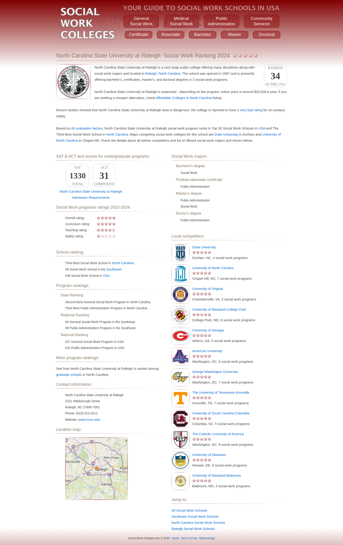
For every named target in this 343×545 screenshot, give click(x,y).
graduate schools (69, 374)
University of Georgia (208, 330)
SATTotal (77, 176)
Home (175, 538)
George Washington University (215, 372)
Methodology (207, 538)
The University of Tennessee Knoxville (220, 392)
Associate (170, 34)
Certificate (138, 34)
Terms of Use (189, 538)
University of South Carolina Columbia (220, 413)
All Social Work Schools (189, 510)
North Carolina (169, 73)
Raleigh (151, 73)
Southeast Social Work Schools (195, 516)
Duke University (226, 134)
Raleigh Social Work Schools (193, 529)
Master (234, 34)
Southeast (114, 269)
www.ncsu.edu (89, 419)
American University (207, 351)
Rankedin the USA (275, 76)
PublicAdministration (221, 21)
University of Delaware (209, 455)
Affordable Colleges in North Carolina (184, 98)
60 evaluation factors (87, 128)
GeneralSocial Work (141, 21)
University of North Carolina (212, 268)
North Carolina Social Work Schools (198, 522)
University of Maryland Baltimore (216, 475)
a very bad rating (250, 110)
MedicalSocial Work (181, 21)
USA (261, 128)
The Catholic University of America (218, 434)
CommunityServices (261, 21)
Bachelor (202, 34)
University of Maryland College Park (219, 309)
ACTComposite (104, 176)
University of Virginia (207, 289)
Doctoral (267, 34)
